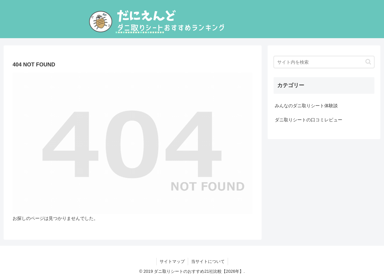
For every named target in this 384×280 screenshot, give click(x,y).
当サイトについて (208, 261)
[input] (324, 62)
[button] (368, 61)
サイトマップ (172, 261)
